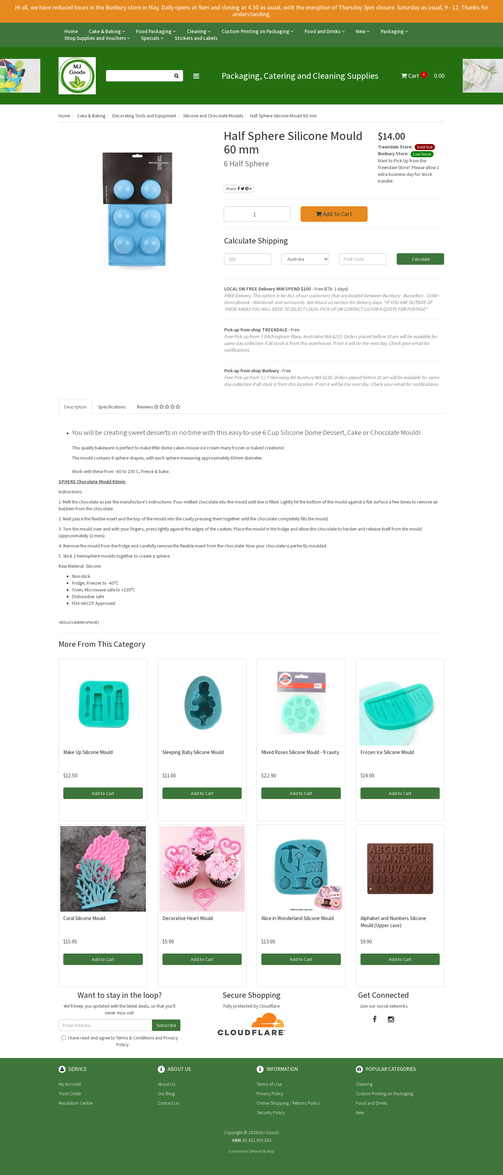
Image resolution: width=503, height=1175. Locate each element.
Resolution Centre (75, 1103)
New (363, 31)
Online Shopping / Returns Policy (288, 1103)
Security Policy (271, 1112)
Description (75, 407)
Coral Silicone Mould (84, 918)
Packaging (394, 31)
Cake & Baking (107, 31)
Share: (239, 188)
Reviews (158, 407)
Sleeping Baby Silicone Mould (193, 752)
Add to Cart (334, 214)
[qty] (247, 259)
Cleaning (199, 31)
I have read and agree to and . (119, 1041)
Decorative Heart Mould (187, 918)
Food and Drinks (325, 31)
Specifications (112, 407)
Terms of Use (269, 1084)
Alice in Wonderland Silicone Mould (297, 918)
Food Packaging (156, 31)
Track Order (70, 1093)
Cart (422, 75)
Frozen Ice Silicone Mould (387, 752)
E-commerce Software (245, 1151)
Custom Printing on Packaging (258, 31)
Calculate (420, 259)
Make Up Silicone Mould (88, 752)
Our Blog (166, 1093)
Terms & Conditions (135, 1038)
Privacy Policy (270, 1093)
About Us (166, 1084)
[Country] (305, 259)
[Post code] (363, 259)
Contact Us (168, 1103)
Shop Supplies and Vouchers (97, 38)
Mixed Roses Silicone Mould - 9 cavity (300, 752)
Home (71, 31)
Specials (152, 38)
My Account (70, 1084)
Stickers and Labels (196, 38)
